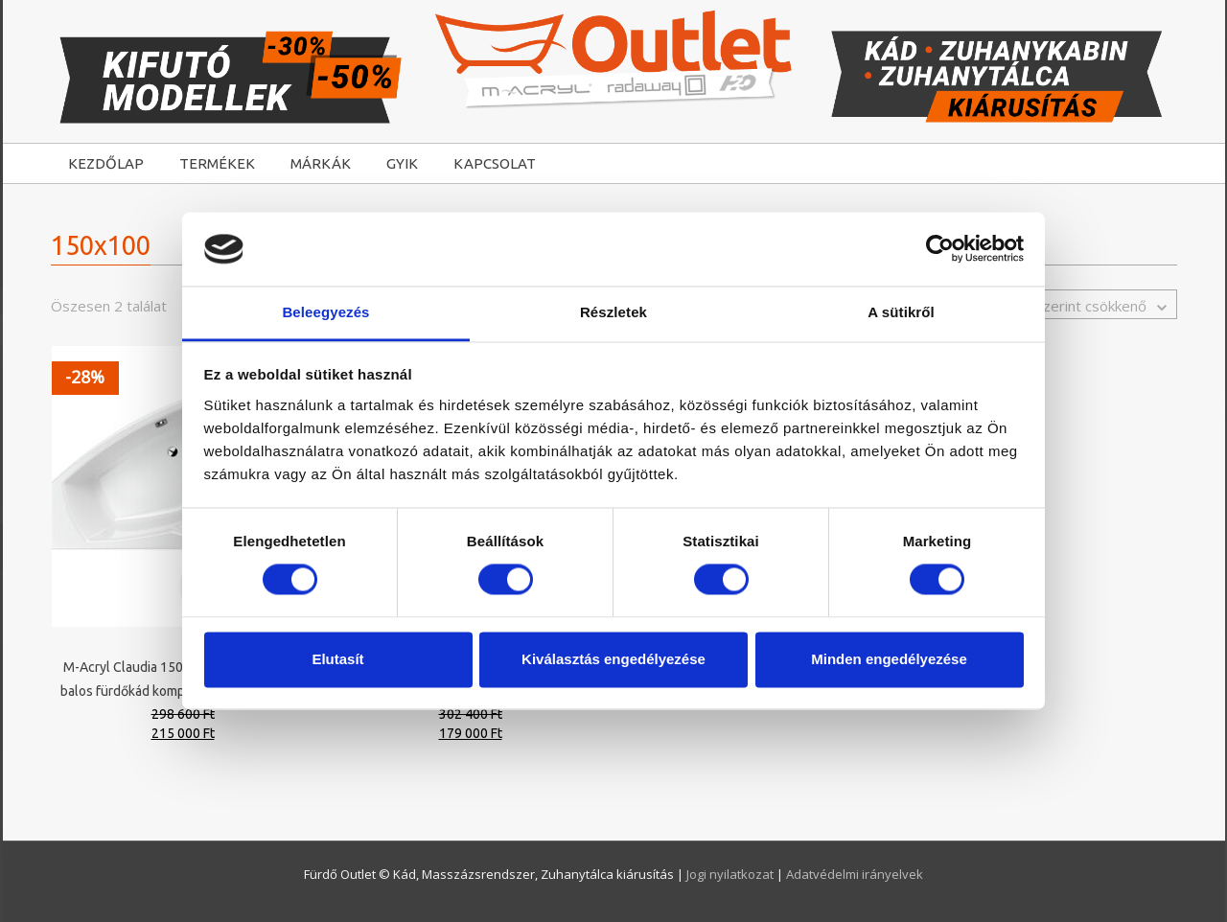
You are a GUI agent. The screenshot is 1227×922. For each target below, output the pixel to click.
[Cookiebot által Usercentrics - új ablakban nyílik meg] (940, 249)
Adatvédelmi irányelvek (854, 874)
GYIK (402, 163)
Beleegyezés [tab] (325, 312)
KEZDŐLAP (106, 163)
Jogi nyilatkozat (731, 874)
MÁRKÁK (320, 163)
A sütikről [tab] (901, 312)
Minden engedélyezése (889, 659)
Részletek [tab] (613, 312)
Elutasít (337, 659)
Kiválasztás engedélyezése (613, 659)
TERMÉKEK (217, 163)
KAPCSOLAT (494, 163)
